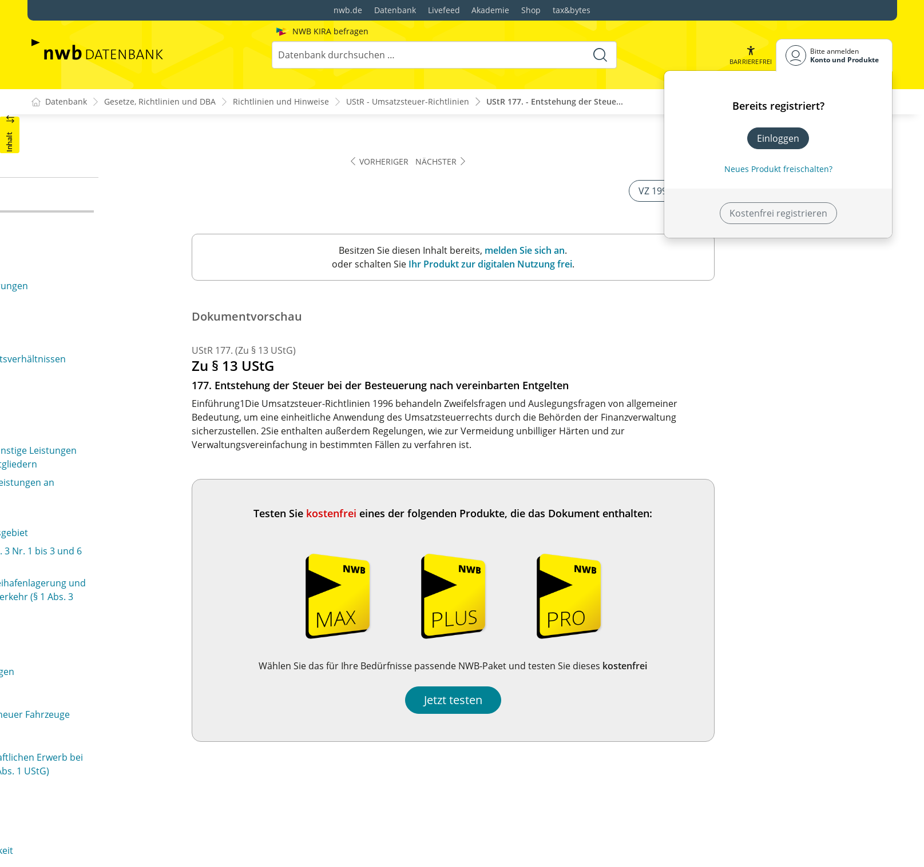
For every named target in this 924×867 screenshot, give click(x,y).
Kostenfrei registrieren (778, 213)
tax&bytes (571, 10)
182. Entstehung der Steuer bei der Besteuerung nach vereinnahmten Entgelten (145, 326)
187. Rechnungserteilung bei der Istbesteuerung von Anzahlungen (154, 455)
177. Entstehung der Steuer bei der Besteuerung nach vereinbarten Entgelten (145, 207)
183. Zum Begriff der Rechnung (107, 375)
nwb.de (348, 10)
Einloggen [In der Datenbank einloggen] (778, 138)
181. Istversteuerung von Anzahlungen (123, 300)
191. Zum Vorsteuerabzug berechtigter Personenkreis (124, 645)
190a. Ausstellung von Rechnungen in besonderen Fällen (148, 588)
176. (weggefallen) (79, 157)
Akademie (490, 10)
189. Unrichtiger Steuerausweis (108, 544)
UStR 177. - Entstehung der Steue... (554, 102)
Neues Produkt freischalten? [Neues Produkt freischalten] (778, 168)
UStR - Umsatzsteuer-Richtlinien (407, 102)
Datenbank (395, 10)
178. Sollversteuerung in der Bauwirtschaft (132, 232)
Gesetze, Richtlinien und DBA (160, 102)
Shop (531, 10)
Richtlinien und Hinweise (281, 102)
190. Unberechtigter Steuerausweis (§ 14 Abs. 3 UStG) (155, 563)
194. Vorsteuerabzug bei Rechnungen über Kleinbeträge (133, 773)
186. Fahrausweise (80, 430)
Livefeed (444, 10)
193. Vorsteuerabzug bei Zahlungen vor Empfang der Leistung (154, 741)
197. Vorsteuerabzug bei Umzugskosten (126, 834)
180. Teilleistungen (81, 282)
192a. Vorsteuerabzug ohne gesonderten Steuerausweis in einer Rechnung (129, 709)
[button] (750, 55)
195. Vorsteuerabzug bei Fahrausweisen (126, 798)
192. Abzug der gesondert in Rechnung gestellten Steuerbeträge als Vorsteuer (146, 677)
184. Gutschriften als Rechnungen (113, 393)
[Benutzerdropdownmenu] (834, 55)
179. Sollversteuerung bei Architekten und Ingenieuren (131, 257)
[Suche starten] (599, 55)
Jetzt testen (631, 700)
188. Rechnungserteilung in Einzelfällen (124, 526)
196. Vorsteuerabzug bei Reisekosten (120, 816)
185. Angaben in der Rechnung (106, 412)
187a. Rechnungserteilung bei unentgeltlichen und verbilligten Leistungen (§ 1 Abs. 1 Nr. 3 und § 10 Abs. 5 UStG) (149, 494)
